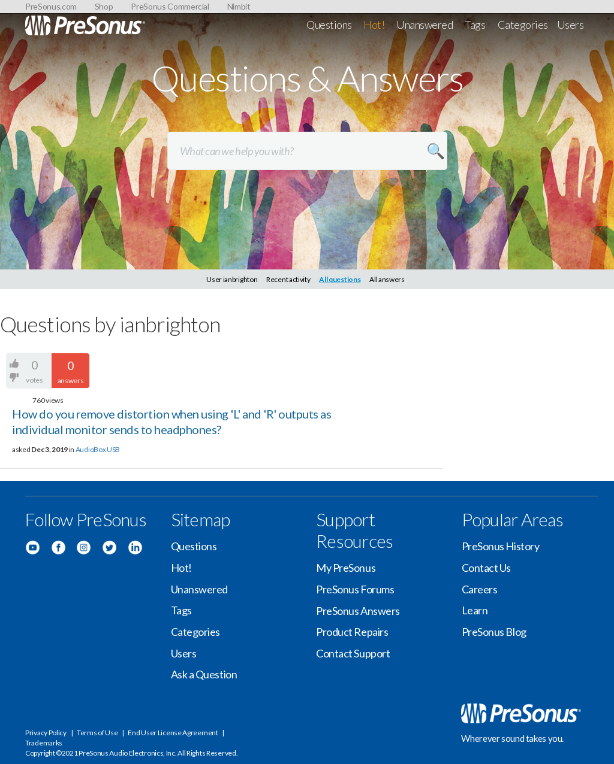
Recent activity (288, 279)
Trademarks (43, 742)
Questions (329, 24)
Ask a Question (204, 674)
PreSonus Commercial (170, 6)
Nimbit (239, 6)
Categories (523, 24)
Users (570, 24)
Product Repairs (352, 631)
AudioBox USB (98, 449)
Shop (104, 6)
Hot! (373, 24)
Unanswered (424, 24)
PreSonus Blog (494, 631)
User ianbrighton (231, 279)
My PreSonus (345, 567)
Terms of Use (97, 732)
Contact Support (353, 653)
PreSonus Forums (355, 589)
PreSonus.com (51, 6)
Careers (480, 589)
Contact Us (486, 567)
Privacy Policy (46, 732)
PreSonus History (501, 546)
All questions (339, 279)
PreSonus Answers (358, 610)
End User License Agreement (173, 732)
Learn (475, 610)
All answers (387, 279)
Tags (475, 24)
